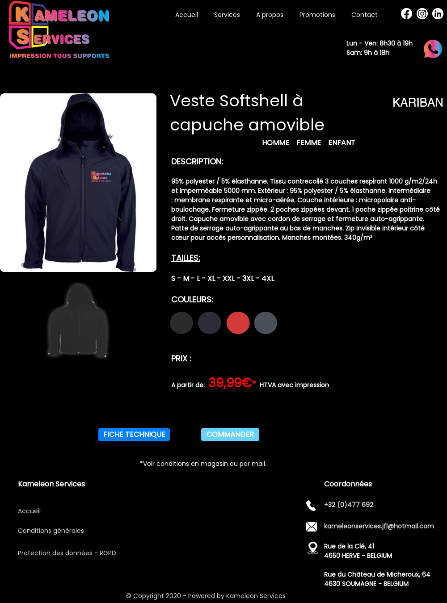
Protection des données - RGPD (67, 553)
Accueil (29, 511)
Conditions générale (49, 530)
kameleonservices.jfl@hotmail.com (379, 526)
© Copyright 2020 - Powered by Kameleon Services (206, 595)
